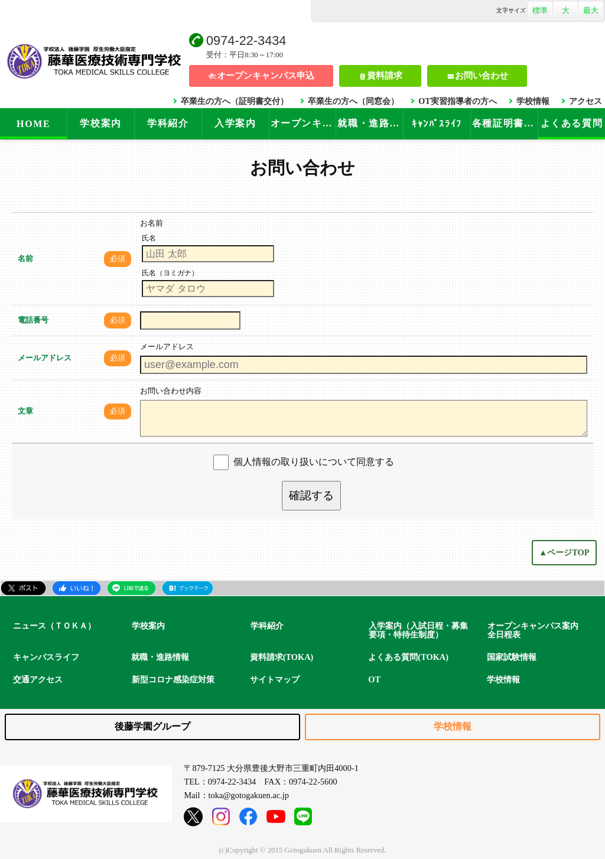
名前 (25, 259)
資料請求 (384, 75)
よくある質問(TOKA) (408, 657)
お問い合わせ (481, 75)
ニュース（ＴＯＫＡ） (54, 626)
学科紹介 (167, 123)
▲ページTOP (564, 552)
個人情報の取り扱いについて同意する (313, 462)
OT (374, 679)
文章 (25, 411)
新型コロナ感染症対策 (173, 679)
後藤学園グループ (152, 726)
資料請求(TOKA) (282, 657)
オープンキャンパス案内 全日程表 (537, 630)
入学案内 (235, 123)
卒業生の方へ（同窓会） (353, 101)
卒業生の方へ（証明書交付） (234, 101)
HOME (33, 124)
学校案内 (100, 123)
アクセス (585, 101)
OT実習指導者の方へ (457, 101)
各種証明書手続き (505, 123)
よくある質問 (572, 123)
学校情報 (532, 101)
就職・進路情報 (370, 123)
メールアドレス (44, 358)
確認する (311, 495)
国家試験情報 (511, 657)
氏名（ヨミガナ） (170, 272)
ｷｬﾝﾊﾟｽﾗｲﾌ (437, 124)
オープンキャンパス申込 (265, 75)
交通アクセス (38, 679)
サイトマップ (275, 679)
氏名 (149, 238)
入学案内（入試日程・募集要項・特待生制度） (418, 630)
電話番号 (33, 320)
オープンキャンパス (303, 123)
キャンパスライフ (46, 657)
